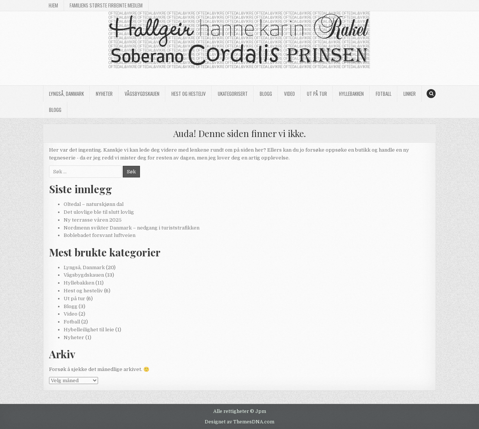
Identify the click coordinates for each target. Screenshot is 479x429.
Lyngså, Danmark (66, 93)
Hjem (53, 5)
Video (289, 93)
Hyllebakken (351, 93)
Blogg (266, 93)
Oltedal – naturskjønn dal (93, 204)
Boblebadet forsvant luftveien (99, 235)
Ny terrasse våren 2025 (93, 220)
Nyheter (104, 93)
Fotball (383, 93)
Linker (409, 93)
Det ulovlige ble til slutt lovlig (99, 212)
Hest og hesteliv (188, 93)
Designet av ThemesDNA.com (239, 422)
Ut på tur (317, 93)
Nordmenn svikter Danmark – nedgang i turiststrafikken (131, 228)
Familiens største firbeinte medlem (106, 5)
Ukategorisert (233, 93)
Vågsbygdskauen (142, 93)
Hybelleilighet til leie (89, 329)
